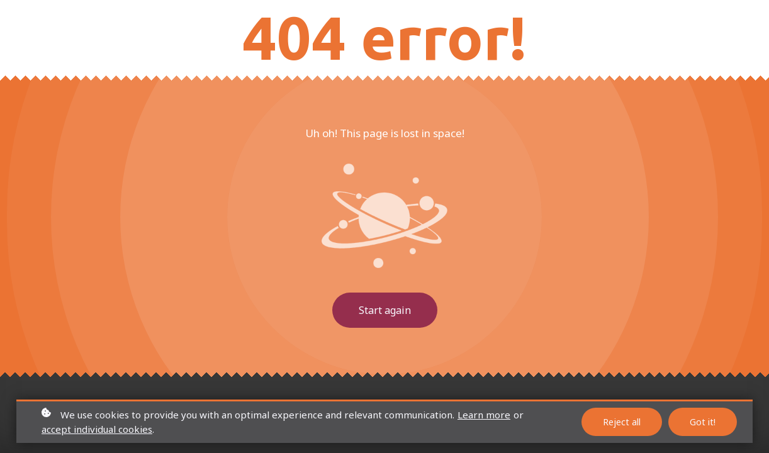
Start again (385, 310)
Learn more (483, 414)
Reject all (622, 422)
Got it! (703, 422)
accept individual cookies (97, 429)
